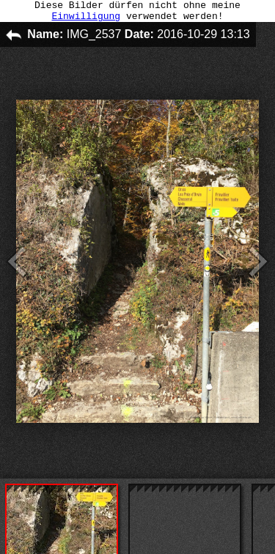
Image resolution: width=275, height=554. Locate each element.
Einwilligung (85, 19)
